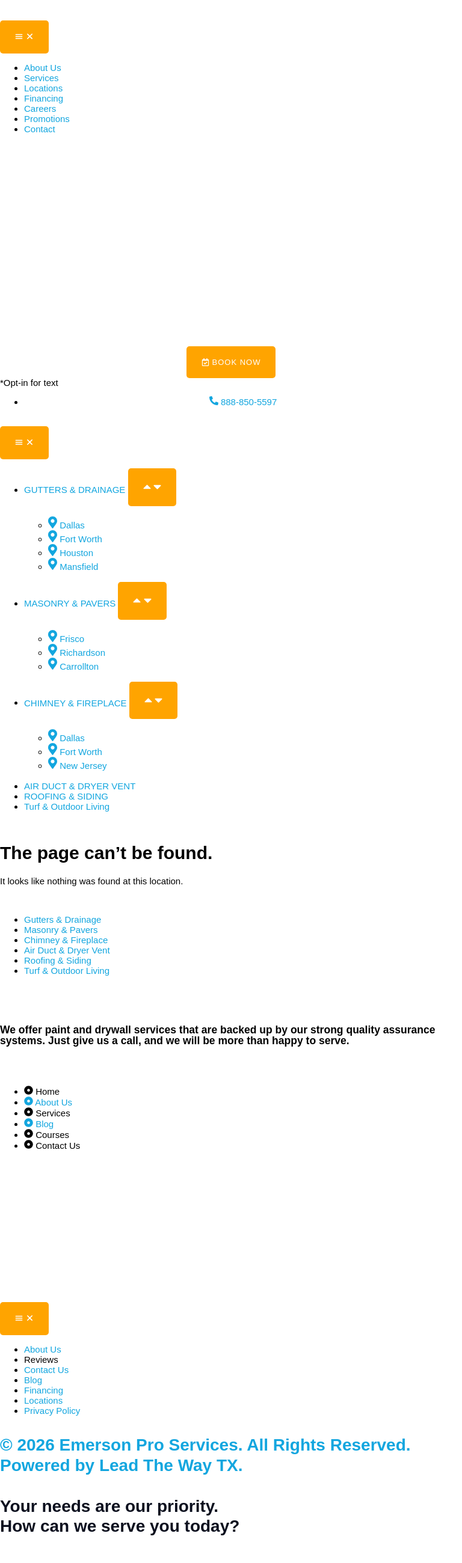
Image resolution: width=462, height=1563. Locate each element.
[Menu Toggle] (24, 37)
